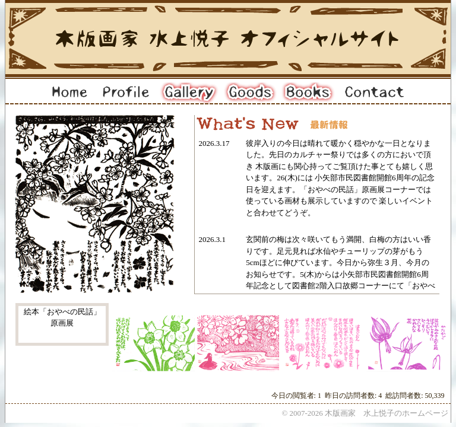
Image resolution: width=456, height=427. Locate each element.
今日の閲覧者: (294, 395)
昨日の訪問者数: (351, 395)
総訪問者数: (405, 395)
